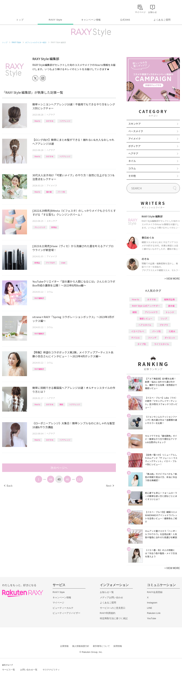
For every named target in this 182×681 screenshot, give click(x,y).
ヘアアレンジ (65, 121)
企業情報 (64, 646)
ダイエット (170, 337)
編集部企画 (169, 299)
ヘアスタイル (144, 324)
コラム (50, 291)
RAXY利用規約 (107, 613)
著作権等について (101, 646)
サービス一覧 (8, 669)
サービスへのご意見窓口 (112, 608)
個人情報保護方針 (80, 646)
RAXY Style (55, 19)
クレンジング (39, 227)
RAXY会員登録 (154, 592)
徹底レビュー (146, 318)
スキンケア (52, 220)
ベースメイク (135, 131)
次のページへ (59, 468)
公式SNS (125, 19)
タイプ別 (141, 343)
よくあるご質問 (162, 19)
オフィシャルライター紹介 (36, 42)
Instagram (152, 602)
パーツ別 (61, 191)
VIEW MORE (172, 278)
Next (110, 485)
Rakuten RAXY (18, 8)
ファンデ (152, 337)
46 (67, 479)
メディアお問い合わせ (111, 597)
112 (79, 479)
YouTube (151, 618)
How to (37, 121)
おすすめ (49, 121)
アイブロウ (50, 262)
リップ (163, 318)
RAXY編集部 (39, 298)
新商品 (54, 227)
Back (8, 485)
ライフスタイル (161, 343)
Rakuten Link (153, 613)
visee (63, 262)
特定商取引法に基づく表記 (114, 618)
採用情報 (117, 646)
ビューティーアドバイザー (66, 613)
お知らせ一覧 (107, 592)
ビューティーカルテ (63, 608)
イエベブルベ (137, 331)
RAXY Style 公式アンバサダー (146, 305)
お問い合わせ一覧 (28, 669)
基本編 (49, 191)
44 (50, 479)
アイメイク (52, 185)
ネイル (132, 161)
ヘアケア (51, 114)
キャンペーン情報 (91, 19)
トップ (19, 19)
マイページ (58, 602)
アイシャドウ (151, 312)
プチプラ (163, 324)
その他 (132, 176)
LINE (149, 608)
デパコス (135, 337)
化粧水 (172, 331)
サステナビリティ (51, 669)
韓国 (61, 404)
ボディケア (134, 146)
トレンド (170, 312)
